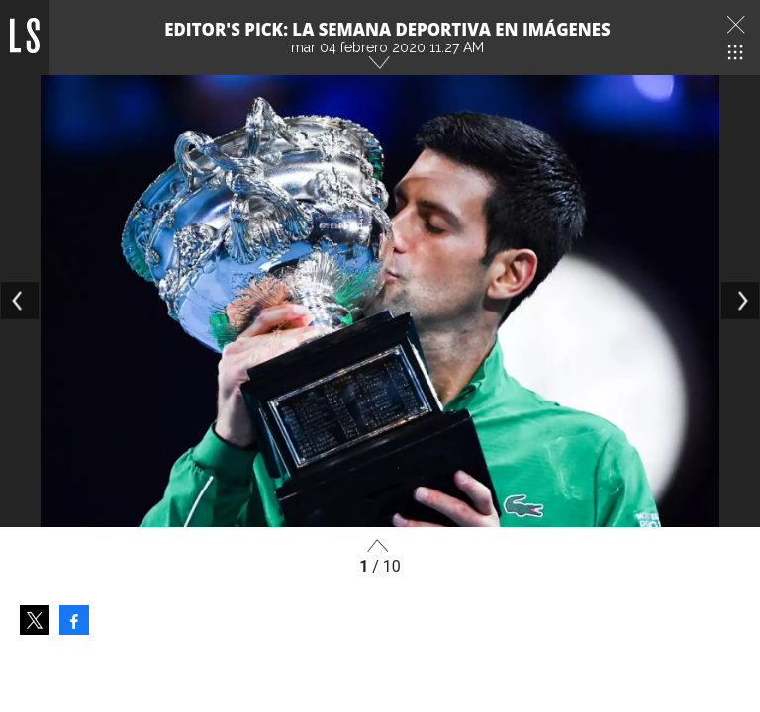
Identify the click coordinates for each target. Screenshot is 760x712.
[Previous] (20, 300)
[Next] (740, 300)
